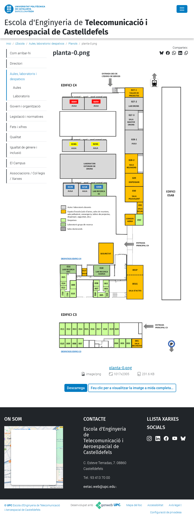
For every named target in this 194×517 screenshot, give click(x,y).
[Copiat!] (186, 53)
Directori (16, 63)
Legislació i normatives (26, 116)
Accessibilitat (155, 505)
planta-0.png (120, 367)
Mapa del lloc (134, 505)
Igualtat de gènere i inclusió (23, 150)
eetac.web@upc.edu (99, 487)
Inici (8, 43)
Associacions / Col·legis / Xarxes (27, 176)
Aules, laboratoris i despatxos (46, 43)
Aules (17, 88)
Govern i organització (25, 106)
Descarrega (76, 388)
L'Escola (20, 43)
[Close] (182, 9)
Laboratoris (21, 96)
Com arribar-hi (20, 53)
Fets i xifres (18, 127)
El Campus (17, 163)
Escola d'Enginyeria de (75, 27)
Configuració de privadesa (166, 512)
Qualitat (15, 137)
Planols (72, 43)
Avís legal (174, 505)
